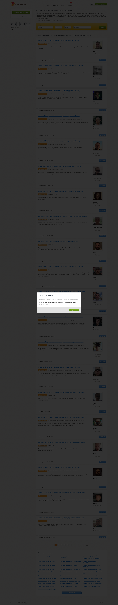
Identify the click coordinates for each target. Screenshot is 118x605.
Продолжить (73, 310)
